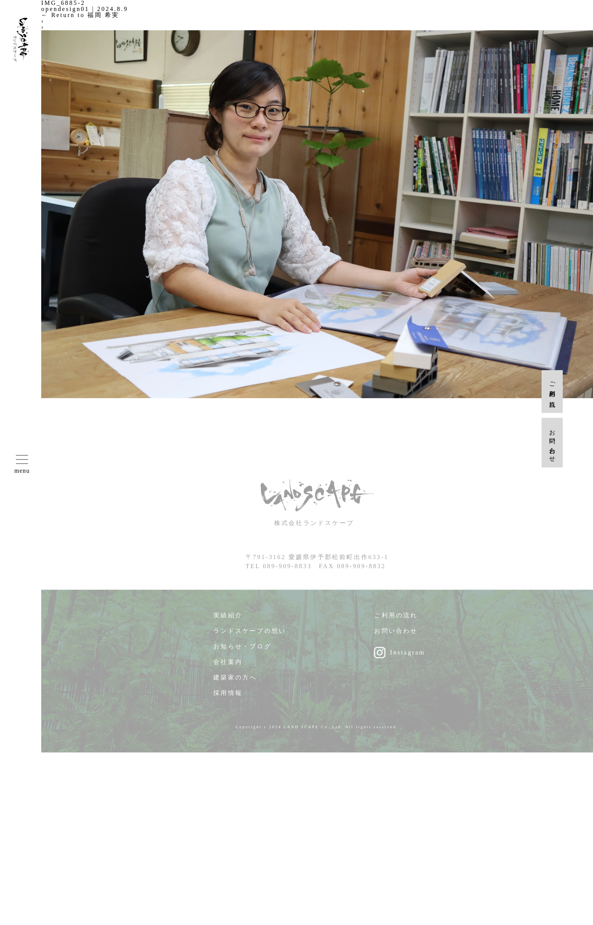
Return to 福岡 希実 (80, 15)
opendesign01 (65, 9)
